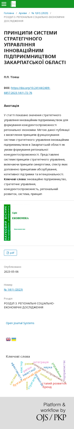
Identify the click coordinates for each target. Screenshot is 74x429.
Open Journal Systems (20, 323)
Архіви (23, 13)
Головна (9, 13)
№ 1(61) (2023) (40, 13)
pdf (11, 253)
